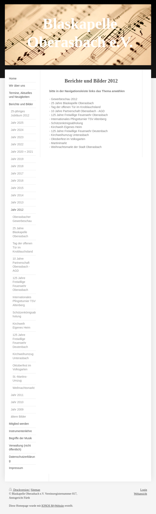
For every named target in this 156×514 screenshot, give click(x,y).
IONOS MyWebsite (52, 505)
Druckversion (19, 489)
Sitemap (35, 489)
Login (143, 489)
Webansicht (140, 493)
